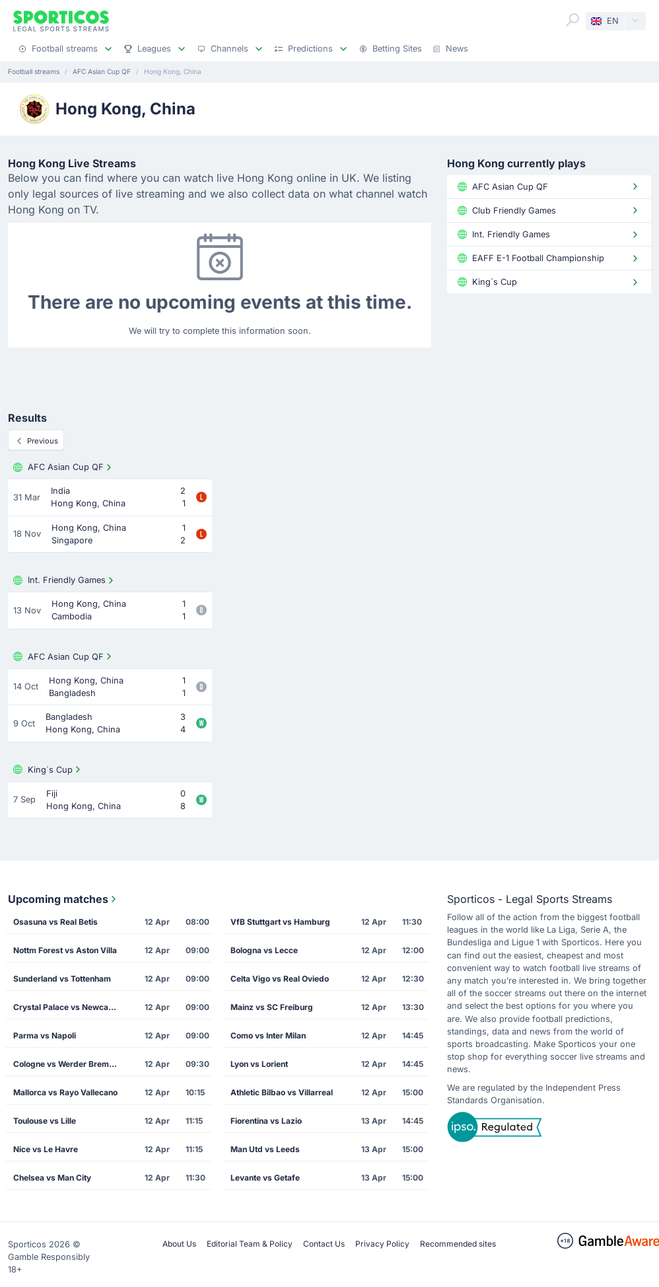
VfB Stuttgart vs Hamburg (280, 922)
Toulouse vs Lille (44, 1121)
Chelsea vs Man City (52, 1178)
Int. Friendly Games (64, 580)
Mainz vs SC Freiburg (271, 1007)
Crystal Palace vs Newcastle (67, 1007)
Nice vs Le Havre (45, 1149)
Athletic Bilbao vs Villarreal (281, 1092)
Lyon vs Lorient (259, 1064)
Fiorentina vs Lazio (266, 1121)
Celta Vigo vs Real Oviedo (279, 979)
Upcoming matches (63, 899)
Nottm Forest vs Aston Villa (65, 950)
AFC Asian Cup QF (63, 467)
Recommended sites (458, 1244)
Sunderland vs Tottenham (62, 979)
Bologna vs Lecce (264, 950)
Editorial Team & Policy (250, 1244)
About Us (179, 1244)
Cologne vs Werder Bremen (65, 1064)
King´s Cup (48, 769)
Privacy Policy (382, 1244)
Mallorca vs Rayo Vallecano (65, 1092)
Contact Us (324, 1244)
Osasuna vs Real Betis (55, 922)
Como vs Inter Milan (268, 1035)
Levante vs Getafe (265, 1178)
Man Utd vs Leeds (265, 1149)
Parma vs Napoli (44, 1035)
